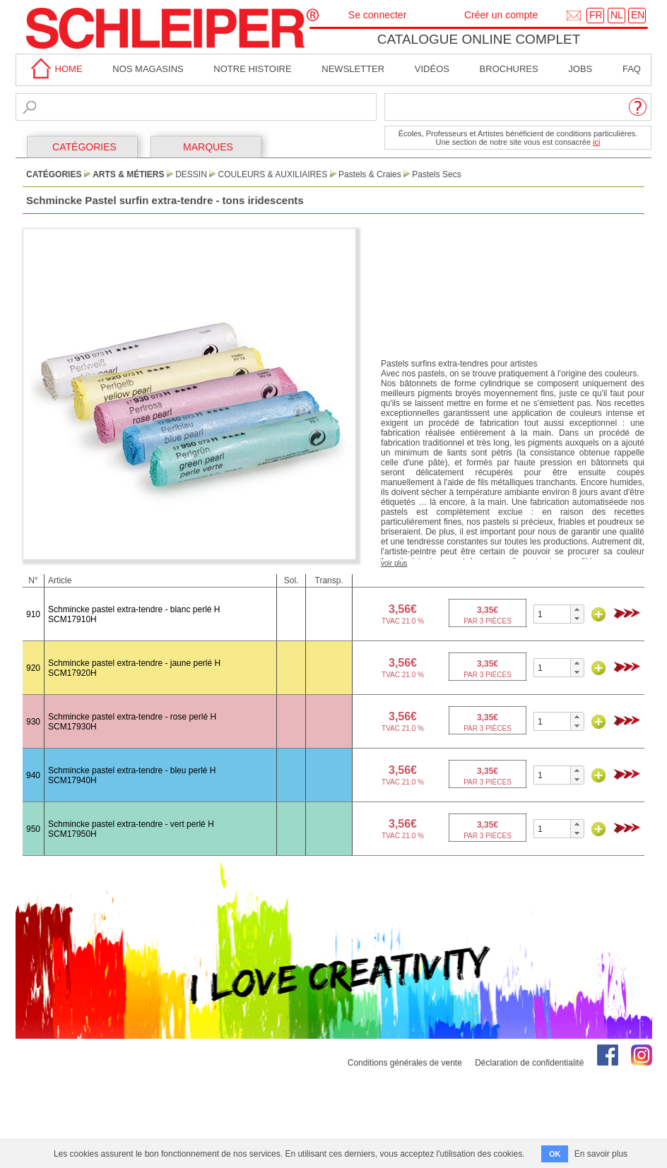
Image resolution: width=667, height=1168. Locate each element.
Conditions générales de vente (405, 1063)
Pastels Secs (436, 174)
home (54, 69)
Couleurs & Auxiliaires (273, 174)
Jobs (580, 69)
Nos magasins (147, 69)
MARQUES (208, 147)
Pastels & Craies (369, 174)
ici (596, 142)
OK (555, 1154)
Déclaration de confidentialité (529, 1063)
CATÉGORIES (84, 147)
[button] (577, 609)
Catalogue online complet (479, 39)
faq (631, 69)
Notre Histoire (252, 69)
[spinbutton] (552, 614)
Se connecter (377, 14)
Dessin (191, 174)
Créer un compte (501, 14)
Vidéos (432, 69)
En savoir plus (600, 1154)
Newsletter (352, 69)
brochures (509, 69)
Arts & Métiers (128, 174)
